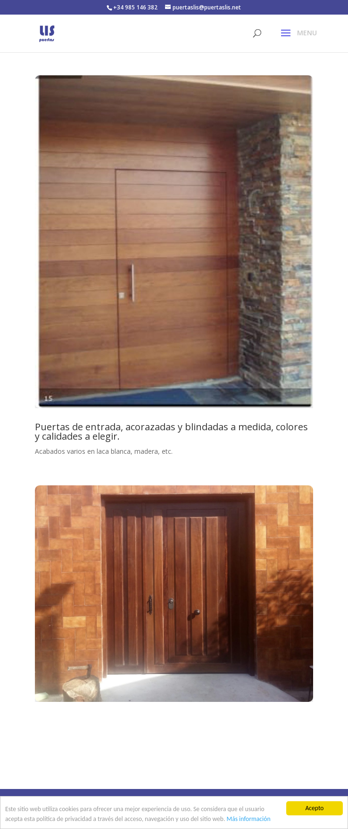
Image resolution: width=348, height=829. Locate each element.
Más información (249, 819)
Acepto (314, 808)
